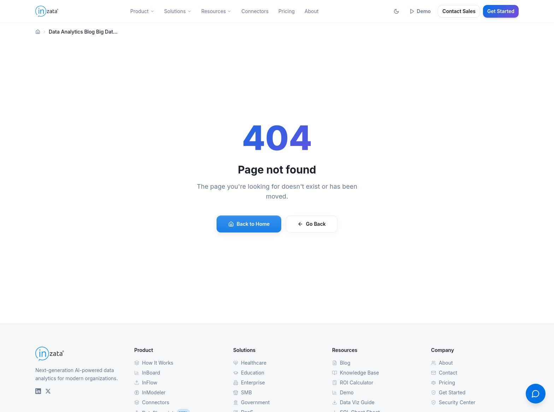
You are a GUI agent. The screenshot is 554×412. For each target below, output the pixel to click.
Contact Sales (459, 11)
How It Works (153, 363)
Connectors (255, 11)
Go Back (311, 224)
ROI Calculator (352, 382)
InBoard (147, 373)
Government (251, 402)
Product (142, 11)
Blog (341, 363)
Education (248, 373)
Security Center (453, 402)
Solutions (177, 11)
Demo (420, 11)
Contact (444, 373)
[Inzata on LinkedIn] (38, 391)
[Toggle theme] (396, 11)
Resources (216, 11)
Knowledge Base (355, 373)
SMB (242, 392)
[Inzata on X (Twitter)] (48, 391)
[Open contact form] (536, 394)
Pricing (286, 11)
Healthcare (249, 363)
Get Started (500, 11)
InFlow (145, 382)
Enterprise (249, 382)
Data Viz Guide (353, 402)
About (311, 11)
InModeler (150, 392)
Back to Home (249, 224)
